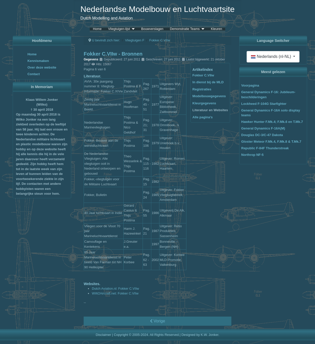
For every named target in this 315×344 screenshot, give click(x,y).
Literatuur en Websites (210, 110)
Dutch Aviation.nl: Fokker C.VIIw (115, 288)
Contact (33, 74)
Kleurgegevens (204, 103)
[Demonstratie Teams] (202, 29)
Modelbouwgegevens (209, 96)
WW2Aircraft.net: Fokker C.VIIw (115, 293)
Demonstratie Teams (185, 29)
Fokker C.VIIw (203, 75)
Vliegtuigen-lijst (119, 29)
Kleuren (216, 29)
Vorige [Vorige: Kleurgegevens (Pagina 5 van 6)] (157, 321)
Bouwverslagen (152, 29)
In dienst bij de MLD (208, 82)
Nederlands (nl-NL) (271, 56)
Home (97, 29)
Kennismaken (38, 61)
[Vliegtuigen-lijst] (132, 29)
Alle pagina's (202, 117)
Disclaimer (103, 335)
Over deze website (41, 67)
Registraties (201, 89)
